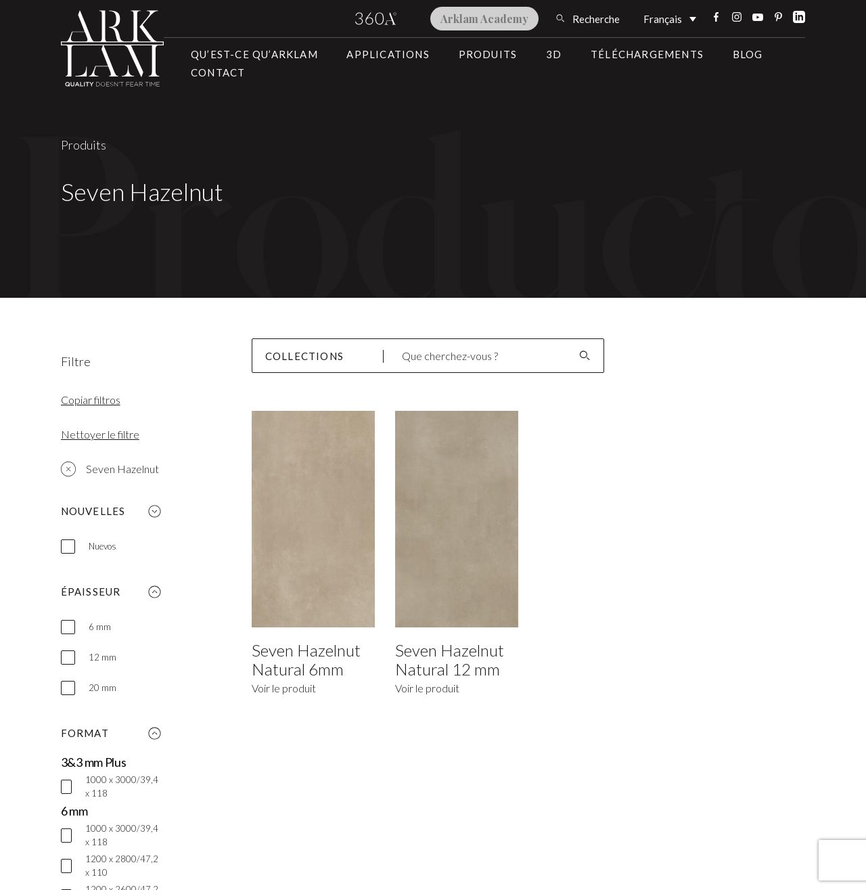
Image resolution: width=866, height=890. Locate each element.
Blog (748, 54)
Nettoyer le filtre (100, 434)
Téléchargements (647, 54)
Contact (218, 72)
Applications (387, 54)
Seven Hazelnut (110, 469)
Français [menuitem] (662, 20)
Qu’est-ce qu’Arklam (254, 54)
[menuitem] (670, 18)
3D (554, 54)
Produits (488, 54)
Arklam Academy (484, 19)
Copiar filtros (90, 399)
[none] (670, 18)
